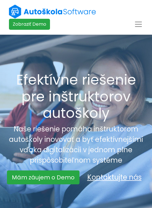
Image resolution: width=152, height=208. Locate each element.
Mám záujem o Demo (43, 177)
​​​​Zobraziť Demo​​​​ (29, 24)
